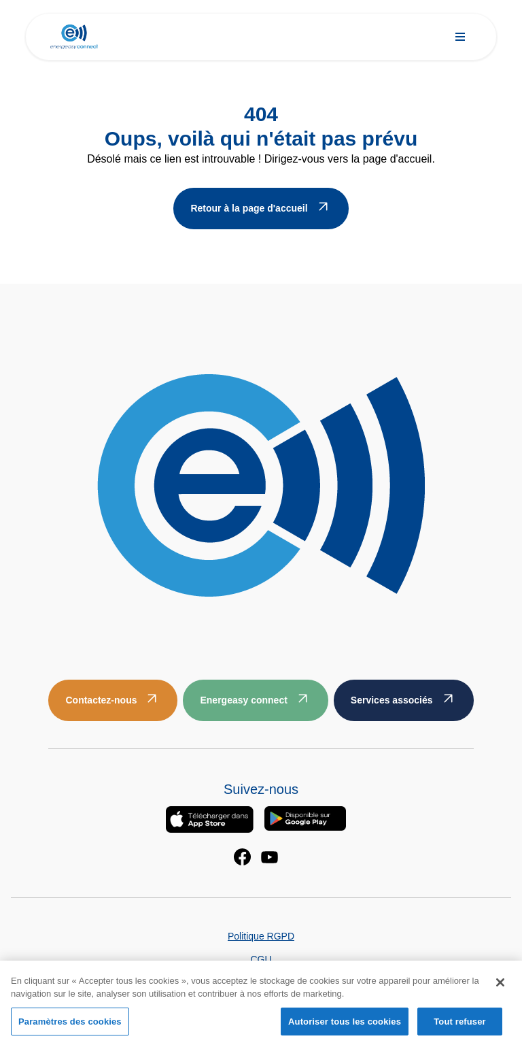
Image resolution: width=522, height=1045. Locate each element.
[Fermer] (500, 986)
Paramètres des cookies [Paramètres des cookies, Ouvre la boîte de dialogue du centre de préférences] (70, 1026)
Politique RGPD (261, 936)
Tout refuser (459, 1026)
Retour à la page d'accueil (248, 208)
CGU (260, 959)
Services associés (392, 700)
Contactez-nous (101, 700)
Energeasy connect (243, 700)
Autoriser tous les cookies (344, 1026)
